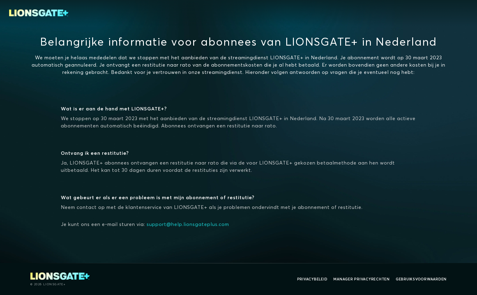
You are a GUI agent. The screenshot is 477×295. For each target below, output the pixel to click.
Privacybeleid (312, 279)
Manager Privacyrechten (361, 279)
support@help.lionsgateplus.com (188, 224)
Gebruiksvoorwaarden (421, 279)
